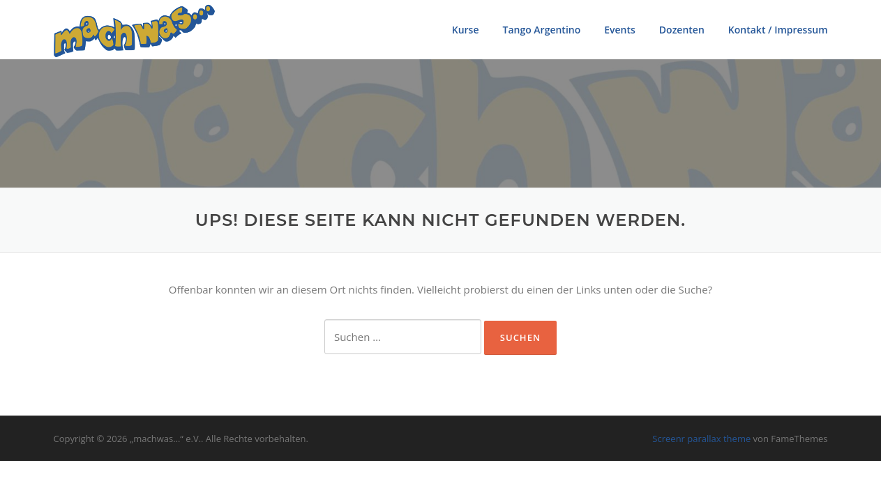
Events (619, 29)
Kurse (465, 29)
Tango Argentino (541, 29)
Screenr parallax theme (701, 438)
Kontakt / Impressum (778, 29)
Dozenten (682, 29)
